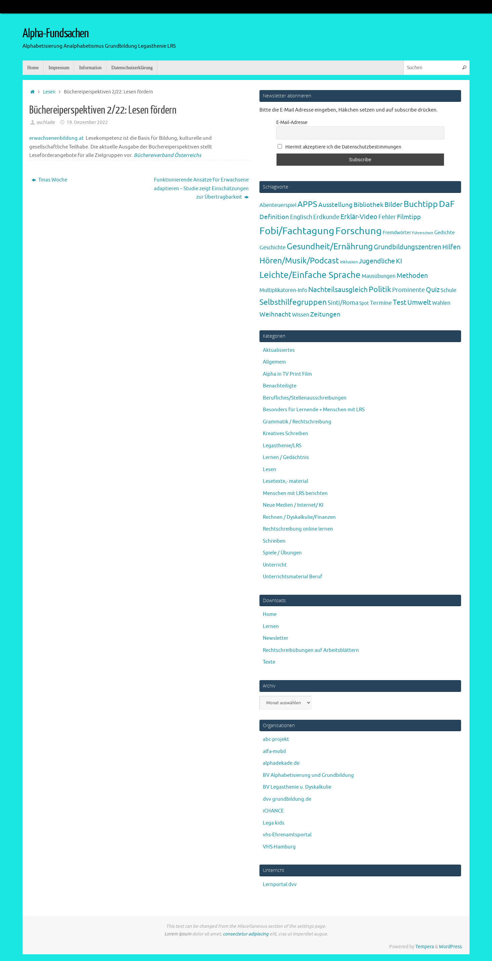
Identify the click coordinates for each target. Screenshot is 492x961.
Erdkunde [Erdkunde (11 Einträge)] (326, 217)
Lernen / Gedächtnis (286, 457)
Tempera (424, 947)
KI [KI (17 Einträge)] (399, 261)
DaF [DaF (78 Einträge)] (447, 204)
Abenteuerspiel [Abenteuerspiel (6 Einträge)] (277, 205)
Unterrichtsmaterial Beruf (292, 577)
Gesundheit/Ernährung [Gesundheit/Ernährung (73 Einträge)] (330, 246)
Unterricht (275, 565)
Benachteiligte (279, 386)
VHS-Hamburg (279, 847)
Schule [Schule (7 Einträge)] (448, 290)
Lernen (271, 626)
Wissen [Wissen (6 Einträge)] (300, 314)
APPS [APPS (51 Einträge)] (307, 204)
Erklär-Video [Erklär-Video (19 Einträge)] (358, 217)
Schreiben (274, 541)
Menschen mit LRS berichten (295, 493)
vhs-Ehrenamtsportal (287, 835)
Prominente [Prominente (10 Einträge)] (408, 290)
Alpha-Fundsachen (56, 33)
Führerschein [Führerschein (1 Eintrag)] (422, 233)
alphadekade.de (281, 763)
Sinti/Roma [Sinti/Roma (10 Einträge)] (343, 302)
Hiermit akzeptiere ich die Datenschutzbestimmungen (339, 147)
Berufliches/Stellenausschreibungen (304, 398)
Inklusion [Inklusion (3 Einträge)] (349, 262)
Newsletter (275, 638)
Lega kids (273, 823)
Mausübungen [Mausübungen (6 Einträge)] (379, 276)
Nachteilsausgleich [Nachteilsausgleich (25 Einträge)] (338, 289)
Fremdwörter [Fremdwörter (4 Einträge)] (397, 232)
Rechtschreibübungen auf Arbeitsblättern (311, 650)
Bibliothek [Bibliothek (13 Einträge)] (368, 205)
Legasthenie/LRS (282, 446)
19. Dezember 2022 (87, 122)
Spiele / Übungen (282, 553)
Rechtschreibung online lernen (298, 529)
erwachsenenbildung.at (56, 138)
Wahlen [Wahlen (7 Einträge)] (441, 302)
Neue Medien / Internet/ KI (293, 505)
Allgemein (274, 362)
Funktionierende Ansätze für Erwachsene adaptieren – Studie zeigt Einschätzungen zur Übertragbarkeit (201, 188)
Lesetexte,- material (285, 481)
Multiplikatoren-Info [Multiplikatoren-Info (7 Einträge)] (283, 290)
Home (270, 614)
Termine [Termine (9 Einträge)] (381, 302)
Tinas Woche (49, 180)
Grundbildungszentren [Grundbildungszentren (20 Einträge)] (407, 247)
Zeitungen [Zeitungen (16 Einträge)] (325, 314)
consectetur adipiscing (246, 934)
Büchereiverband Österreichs (167, 155)
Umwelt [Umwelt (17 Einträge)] (419, 302)
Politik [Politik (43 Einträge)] (380, 289)
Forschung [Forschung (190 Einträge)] (358, 231)
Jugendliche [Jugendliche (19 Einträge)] (377, 261)
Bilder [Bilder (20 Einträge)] (393, 205)
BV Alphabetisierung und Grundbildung (308, 775)
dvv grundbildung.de (287, 799)
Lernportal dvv (280, 884)
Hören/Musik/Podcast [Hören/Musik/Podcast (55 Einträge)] (299, 261)
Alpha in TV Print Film (287, 374)
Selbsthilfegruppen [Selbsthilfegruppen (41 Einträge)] (293, 302)
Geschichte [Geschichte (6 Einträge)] (272, 247)
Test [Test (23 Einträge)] (399, 302)
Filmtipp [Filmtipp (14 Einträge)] (409, 217)
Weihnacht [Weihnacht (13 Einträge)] (275, 314)
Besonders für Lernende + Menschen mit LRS (314, 410)
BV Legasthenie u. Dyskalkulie (297, 787)
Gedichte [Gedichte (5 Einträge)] (444, 232)
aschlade (46, 122)
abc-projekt (276, 739)
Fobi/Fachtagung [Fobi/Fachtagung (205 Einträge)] (296, 231)
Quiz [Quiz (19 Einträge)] (433, 290)
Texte (269, 662)
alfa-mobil (274, 751)
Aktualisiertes (279, 350)
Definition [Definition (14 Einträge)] (274, 217)
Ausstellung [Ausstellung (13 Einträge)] (335, 205)
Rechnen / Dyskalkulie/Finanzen (299, 517)
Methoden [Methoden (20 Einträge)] (412, 275)
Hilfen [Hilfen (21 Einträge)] (451, 247)
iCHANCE (273, 811)
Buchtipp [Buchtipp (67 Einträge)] (421, 204)
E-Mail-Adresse (292, 122)
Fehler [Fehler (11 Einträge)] (387, 217)
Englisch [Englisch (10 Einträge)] (301, 217)
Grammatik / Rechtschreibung (297, 422)
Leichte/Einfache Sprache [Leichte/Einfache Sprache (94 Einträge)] (310, 275)
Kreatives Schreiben (285, 433)
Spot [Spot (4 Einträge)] (364, 303)
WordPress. (451, 947)
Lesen (49, 92)
